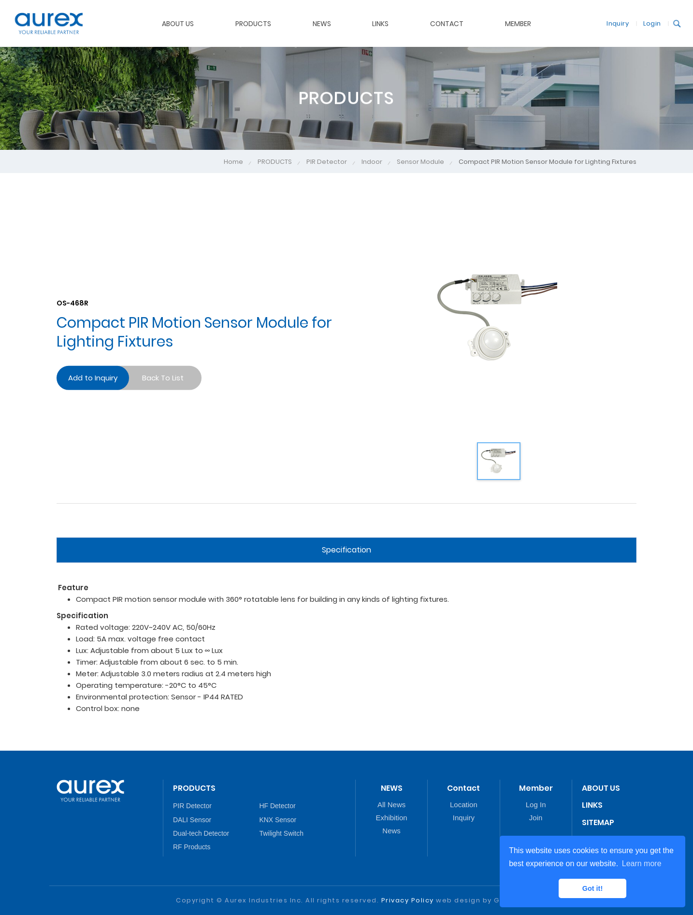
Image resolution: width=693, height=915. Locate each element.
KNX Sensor (278, 820)
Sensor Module (420, 162)
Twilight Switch (281, 833)
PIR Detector (326, 162)
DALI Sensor (192, 820)
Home (233, 162)
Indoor (371, 162)
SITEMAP (598, 822)
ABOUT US (601, 788)
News (391, 831)
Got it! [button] (592, 888)
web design (458, 900)
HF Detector (278, 806)
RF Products (191, 847)
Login (645, 23)
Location (463, 804)
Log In (536, 804)
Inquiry (611, 23)
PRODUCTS (275, 162)
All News (391, 804)
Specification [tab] (346, 549)
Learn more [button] (642, 863)
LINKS (592, 805)
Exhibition (391, 817)
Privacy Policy (407, 900)
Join (536, 817)
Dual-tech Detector (201, 833)
